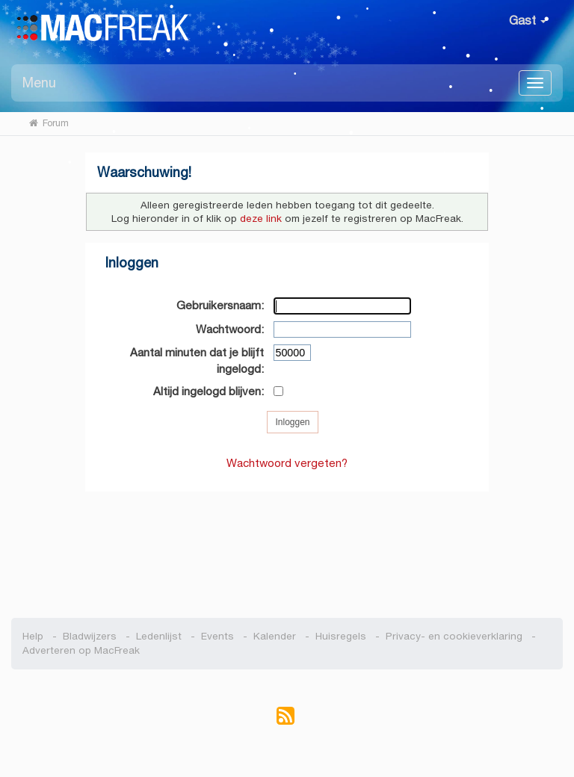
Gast (527, 20)
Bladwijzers (90, 636)
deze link (261, 218)
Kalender (274, 636)
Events (217, 636)
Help (32, 636)
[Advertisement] (287, 547)
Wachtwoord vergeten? (287, 463)
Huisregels (340, 636)
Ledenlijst (159, 636)
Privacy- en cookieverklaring (454, 636)
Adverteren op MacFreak (81, 650)
